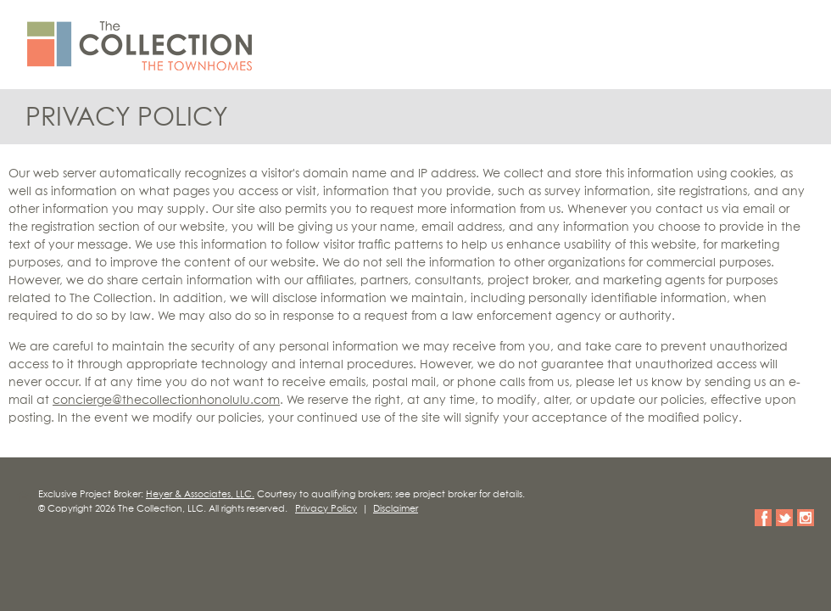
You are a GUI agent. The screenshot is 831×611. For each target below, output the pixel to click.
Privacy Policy (326, 508)
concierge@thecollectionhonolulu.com (166, 400)
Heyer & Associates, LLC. (200, 494)
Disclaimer (395, 508)
